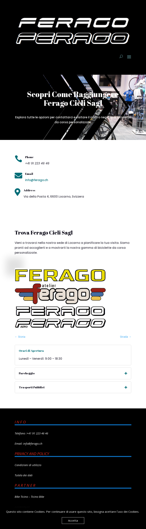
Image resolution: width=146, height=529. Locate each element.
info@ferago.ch (36, 180)
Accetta (73, 520)
